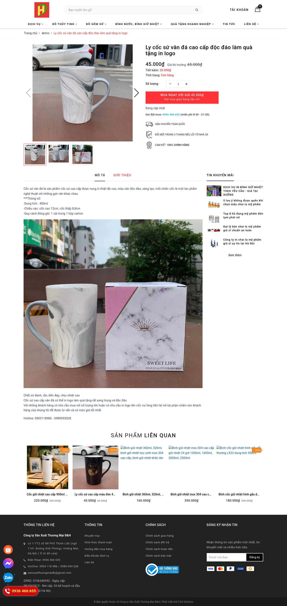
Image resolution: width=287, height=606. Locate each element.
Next (263, 475)
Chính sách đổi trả (157, 542)
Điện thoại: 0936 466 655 (44, 559)
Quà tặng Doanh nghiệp (192, 24)
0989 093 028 (69, 566)
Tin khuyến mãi (220, 175)
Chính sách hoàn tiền (159, 549)
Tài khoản (239, 9)
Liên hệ (251, 24)
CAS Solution (185, 601)
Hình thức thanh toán (98, 542)
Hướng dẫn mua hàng (99, 549)
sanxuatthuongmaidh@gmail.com (49, 572)
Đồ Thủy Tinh (64, 24)
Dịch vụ (36, 24)
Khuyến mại (92, 535)
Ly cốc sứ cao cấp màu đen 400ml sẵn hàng (104, 494)
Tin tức (229, 24)
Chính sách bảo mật (158, 555)
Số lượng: (152, 83)
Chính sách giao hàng (160, 535)
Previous (23, 475)
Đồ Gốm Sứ (96, 24)
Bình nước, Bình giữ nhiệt (138, 24)
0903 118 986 (49, 566)
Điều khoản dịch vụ (97, 555)
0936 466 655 (171, 114)
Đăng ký (254, 557)
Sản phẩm (143, 435)
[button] (136, 92)
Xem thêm (235, 242)
